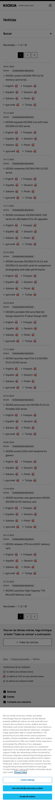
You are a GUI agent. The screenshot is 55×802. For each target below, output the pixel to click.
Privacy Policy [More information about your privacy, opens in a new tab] (20, 774)
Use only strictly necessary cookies (27, 790)
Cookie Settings (27, 782)
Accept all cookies (27, 799)
